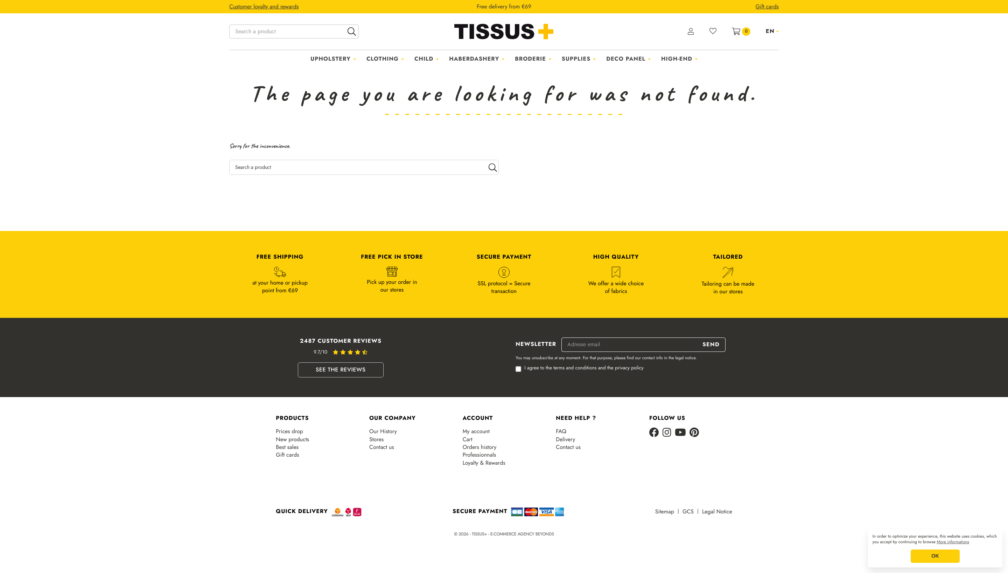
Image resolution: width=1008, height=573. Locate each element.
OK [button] (935, 556)
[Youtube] (680, 433)
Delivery (565, 439)
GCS (688, 512)
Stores (376, 439)
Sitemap (664, 512)
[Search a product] (294, 32)
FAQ (561, 431)
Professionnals (479, 455)
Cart (467, 439)
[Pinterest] (694, 433)
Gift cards (287, 455)
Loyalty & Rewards (484, 463)
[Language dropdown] (772, 31)
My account (476, 431)
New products (292, 439)
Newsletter (536, 344)
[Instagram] (667, 433)
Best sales (287, 447)
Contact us (381, 447)
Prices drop (289, 431)
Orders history (480, 447)
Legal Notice (717, 512)
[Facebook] (654, 433)
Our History (383, 431)
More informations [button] (953, 542)
